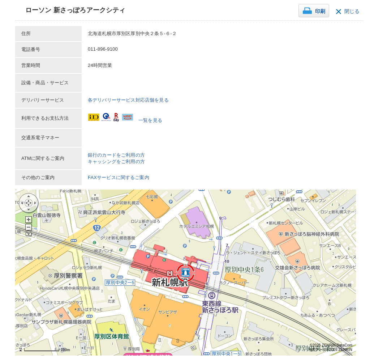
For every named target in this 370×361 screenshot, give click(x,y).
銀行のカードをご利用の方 (116, 155)
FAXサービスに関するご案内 (118, 177)
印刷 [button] (320, 11)
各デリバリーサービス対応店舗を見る (128, 100)
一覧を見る (150, 120)
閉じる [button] (352, 11)
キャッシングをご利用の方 (116, 161)
